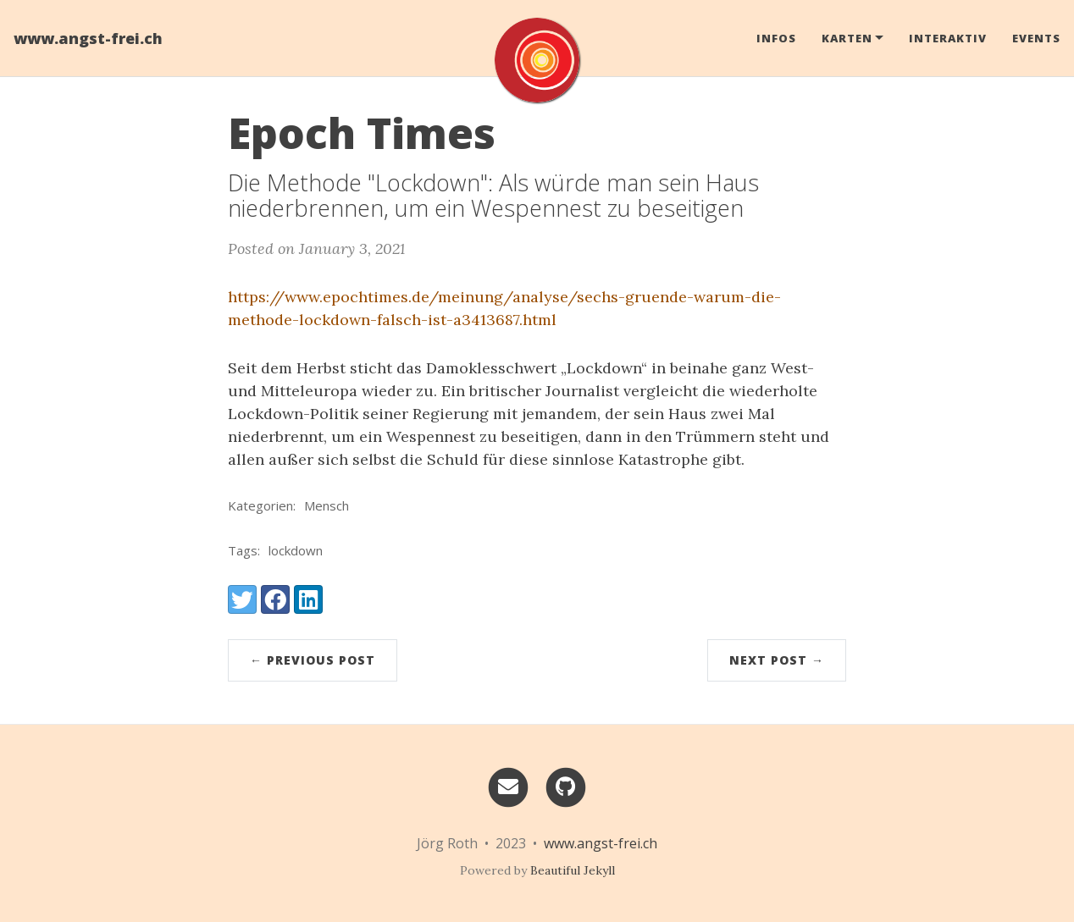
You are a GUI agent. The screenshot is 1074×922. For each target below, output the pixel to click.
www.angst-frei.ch (88, 38)
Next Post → (776, 660)
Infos (776, 38)
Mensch (326, 505)
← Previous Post (312, 660)
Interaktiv (948, 38)
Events (1036, 38)
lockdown (295, 550)
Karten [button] (847, 38)
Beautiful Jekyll (572, 870)
